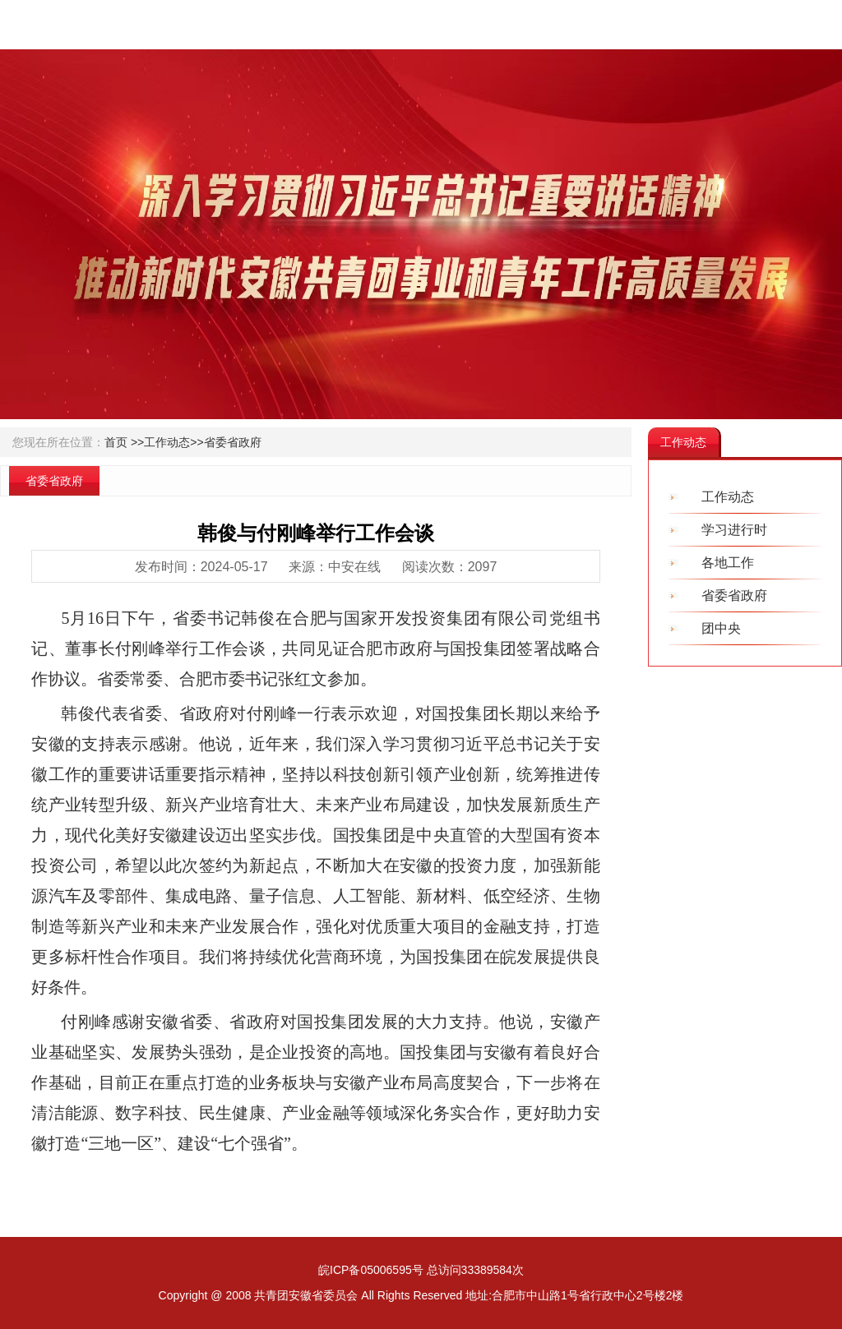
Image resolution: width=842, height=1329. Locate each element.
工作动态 (727, 497)
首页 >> (124, 442)
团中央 (721, 628)
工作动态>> (173, 442)
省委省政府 (232, 442)
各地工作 (727, 563)
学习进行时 (734, 530)
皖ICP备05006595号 (370, 1269)
